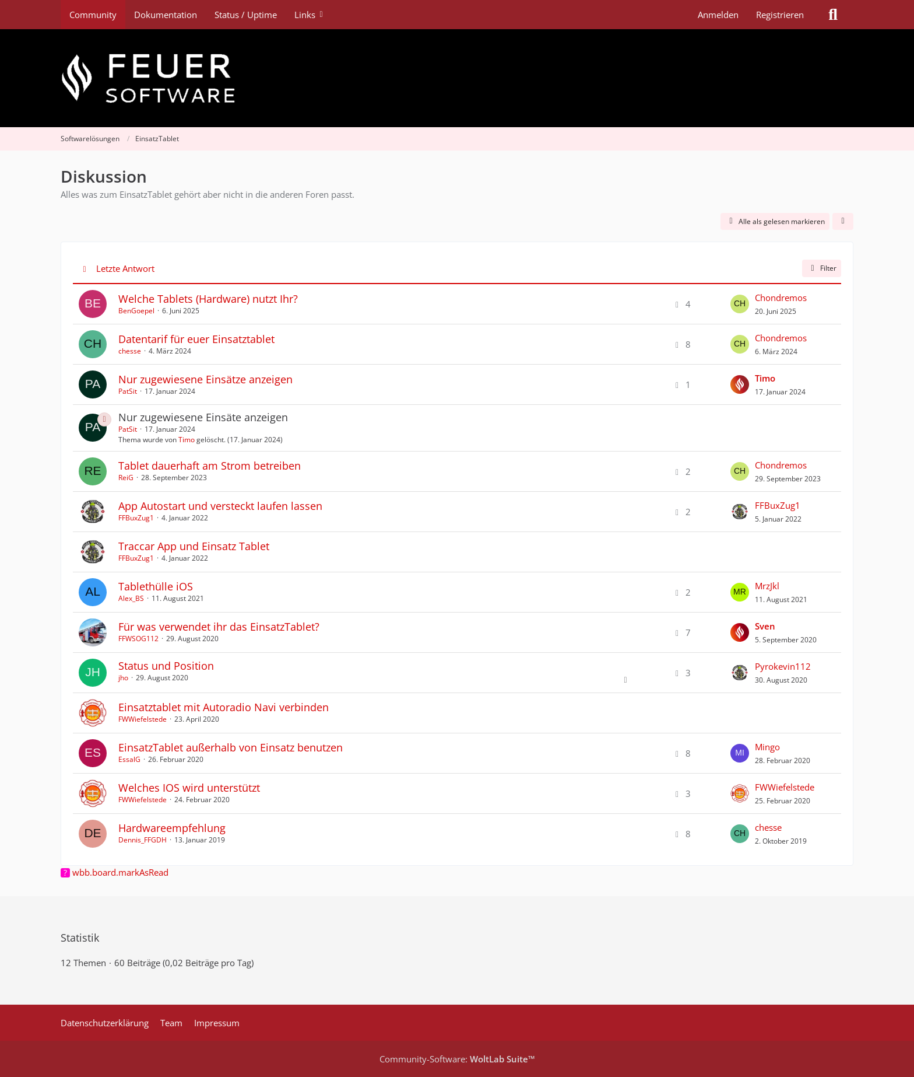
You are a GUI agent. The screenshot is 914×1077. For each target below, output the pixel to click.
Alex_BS (131, 598)
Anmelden (718, 14)
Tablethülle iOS (155, 586)
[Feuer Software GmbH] (457, 78)
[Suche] (833, 14)
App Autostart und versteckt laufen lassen (220, 506)
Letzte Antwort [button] (125, 268)
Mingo (767, 747)
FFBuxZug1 (136, 518)
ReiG (125, 477)
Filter (821, 268)
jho (123, 678)
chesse (129, 351)
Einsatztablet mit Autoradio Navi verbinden (223, 707)
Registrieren (780, 14)
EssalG (129, 759)
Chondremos (781, 297)
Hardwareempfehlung (172, 828)
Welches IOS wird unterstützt (189, 788)
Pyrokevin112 (783, 666)
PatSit (127, 391)
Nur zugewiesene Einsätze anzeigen (205, 379)
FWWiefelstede (142, 719)
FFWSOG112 (138, 639)
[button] (842, 221)
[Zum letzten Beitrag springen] (739, 304)
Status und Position (166, 666)
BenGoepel (136, 311)
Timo (186, 440)
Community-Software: (457, 1059)
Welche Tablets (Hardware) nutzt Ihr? (208, 299)
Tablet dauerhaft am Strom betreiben (209, 466)
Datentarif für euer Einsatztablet (196, 339)
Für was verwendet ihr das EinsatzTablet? (218, 627)
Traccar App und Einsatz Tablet (193, 546)
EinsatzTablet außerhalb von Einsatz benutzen (230, 747)
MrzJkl (767, 586)
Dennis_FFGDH (142, 840)
